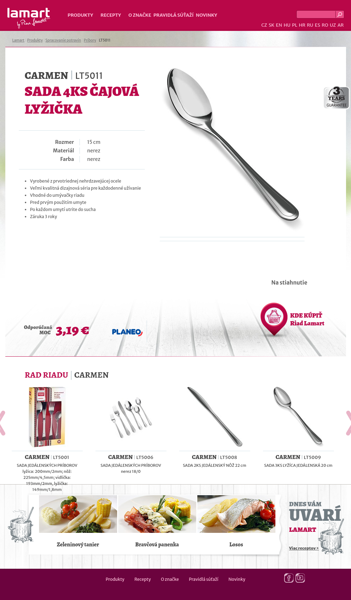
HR (302, 25)
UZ (333, 25)
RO (325, 25)
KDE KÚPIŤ (307, 319)
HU (287, 25)
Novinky (206, 15)
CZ (264, 25)
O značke (139, 15)
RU (310, 25)
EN (279, 25)
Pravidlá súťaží (173, 15)
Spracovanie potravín (63, 40)
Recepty (110, 15)
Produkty (80, 15)
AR (341, 25)
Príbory (90, 40)
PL (294, 25)
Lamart (29, 18)
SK (271, 25)
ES (317, 25)
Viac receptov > (304, 548)
